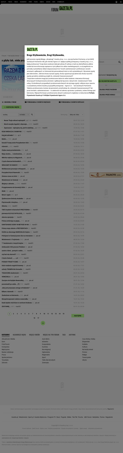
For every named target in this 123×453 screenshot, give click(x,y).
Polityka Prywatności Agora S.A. (54, 95)
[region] (61, 72)
